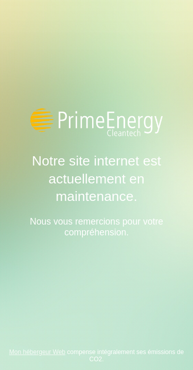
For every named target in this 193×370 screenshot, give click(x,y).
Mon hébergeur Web (37, 352)
